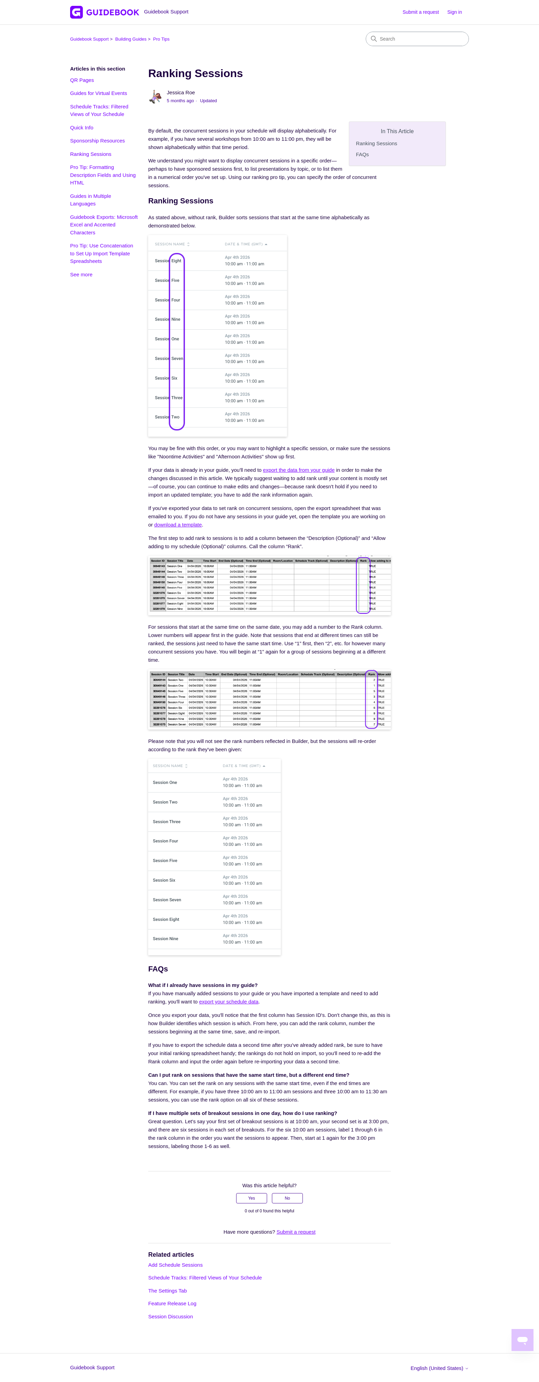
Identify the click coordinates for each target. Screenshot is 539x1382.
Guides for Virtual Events (98, 93)
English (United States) (439, 1368)
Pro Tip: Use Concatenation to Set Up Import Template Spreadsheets (101, 253)
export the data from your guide (298, 470)
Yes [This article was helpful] (251, 1198)
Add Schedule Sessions (175, 1265)
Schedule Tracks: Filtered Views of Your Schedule (99, 110)
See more (81, 274)
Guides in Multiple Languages (90, 200)
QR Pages (82, 80)
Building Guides (130, 39)
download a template (178, 525)
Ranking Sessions (90, 154)
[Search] (417, 39)
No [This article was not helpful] (287, 1198)
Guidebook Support (89, 39)
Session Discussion (170, 1316)
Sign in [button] (454, 12)
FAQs (362, 154)
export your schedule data (228, 1001)
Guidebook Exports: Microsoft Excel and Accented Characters (104, 224)
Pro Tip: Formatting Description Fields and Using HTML (103, 174)
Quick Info (82, 127)
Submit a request (421, 12)
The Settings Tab (167, 1291)
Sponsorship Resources (97, 140)
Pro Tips (161, 39)
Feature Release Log (172, 1303)
